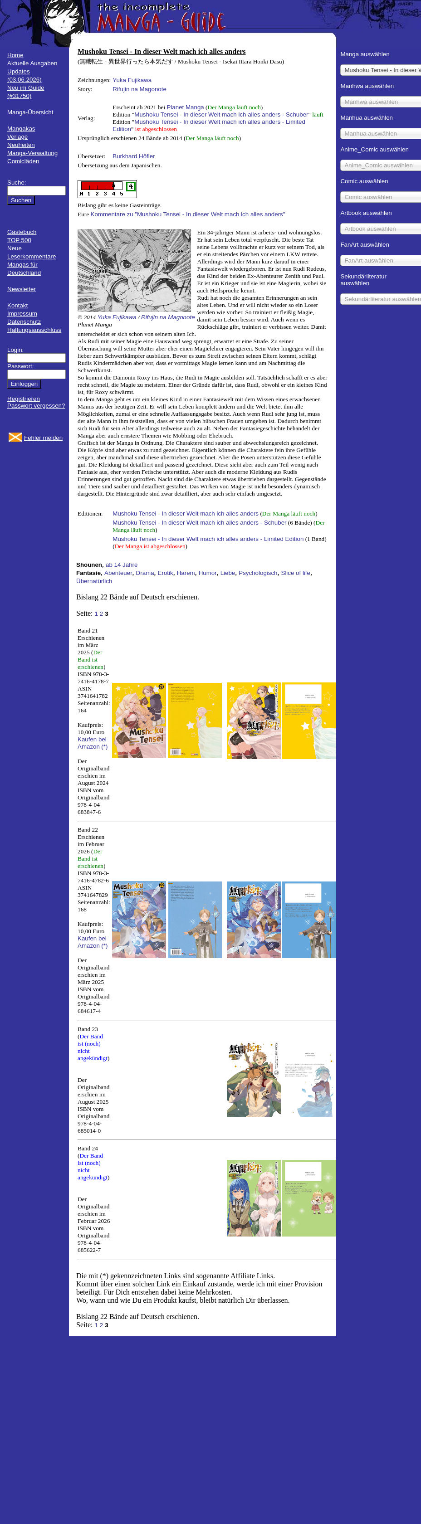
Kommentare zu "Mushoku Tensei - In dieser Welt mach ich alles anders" (188, 214)
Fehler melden (43, 437)
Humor (208, 573)
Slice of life (295, 573)
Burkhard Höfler (134, 156)
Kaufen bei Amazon (92, 743)
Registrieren (23, 398)
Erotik (165, 573)
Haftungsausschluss (34, 329)
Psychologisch (258, 573)
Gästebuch (21, 232)
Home (15, 55)
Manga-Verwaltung (32, 153)
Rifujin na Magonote (139, 89)
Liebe (227, 573)
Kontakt (17, 305)
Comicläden (23, 161)
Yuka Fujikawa (132, 80)
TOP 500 (19, 240)
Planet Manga (185, 107)
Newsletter (21, 289)
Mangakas (21, 128)
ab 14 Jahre (121, 564)
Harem (186, 573)
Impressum (22, 313)
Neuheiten (21, 144)
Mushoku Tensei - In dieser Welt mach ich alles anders (186, 513)
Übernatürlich (94, 581)
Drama (145, 573)
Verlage (17, 136)
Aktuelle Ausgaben (32, 63)
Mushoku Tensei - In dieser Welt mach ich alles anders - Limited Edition (208, 539)
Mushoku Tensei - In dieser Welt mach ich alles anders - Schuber (221, 114)
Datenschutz (24, 321)
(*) (104, 746)
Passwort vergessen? (36, 405)
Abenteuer (118, 573)
